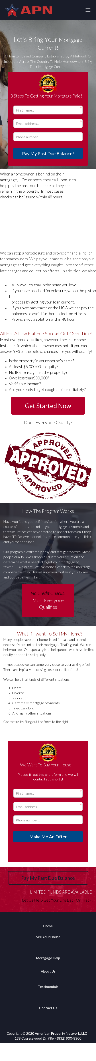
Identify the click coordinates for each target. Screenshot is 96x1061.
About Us (48, 971)
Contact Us (48, 1008)
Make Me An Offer (48, 836)
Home (48, 926)
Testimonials (48, 987)
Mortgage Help (48, 958)
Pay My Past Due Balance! (48, 153)
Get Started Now (48, 405)
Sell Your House (48, 937)
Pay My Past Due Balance (48, 878)
